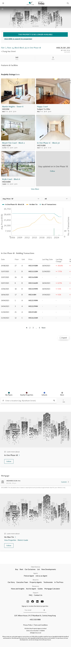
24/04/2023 (5, 300)
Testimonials (48, 582)
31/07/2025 (5, 271)
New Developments (48, 569)
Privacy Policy (27, 625)
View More (35, 189)
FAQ (30, 595)
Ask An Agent (31, 589)
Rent (21, 569)
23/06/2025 (5, 289)
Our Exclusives (30, 569)
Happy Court (42, 106)
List (38, 569)
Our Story (11, 582)
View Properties (10, 540)
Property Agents (36, 582)
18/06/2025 (5, 295)
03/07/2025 (5, 283)
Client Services (35, 567)
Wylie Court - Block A (11, 179)
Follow (9, 461)
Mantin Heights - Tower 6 (12, 106)
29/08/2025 (5, 266)
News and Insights (17, 589)
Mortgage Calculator (52, 589)
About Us (35, 580)
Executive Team (22, 582)
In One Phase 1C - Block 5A (48, 142)
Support (35, 592)
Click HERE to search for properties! (18, 39)
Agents (35, 573)
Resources (35, 586)
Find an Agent (29, 576)
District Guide (23, 540)
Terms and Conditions (41, 625)
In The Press (58, 582)
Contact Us (38, 595)
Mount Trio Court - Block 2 (13, 142)
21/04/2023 (5, 312)
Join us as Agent (41, 576)
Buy (16, 569)
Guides (40, 589)
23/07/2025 (5, 277)
